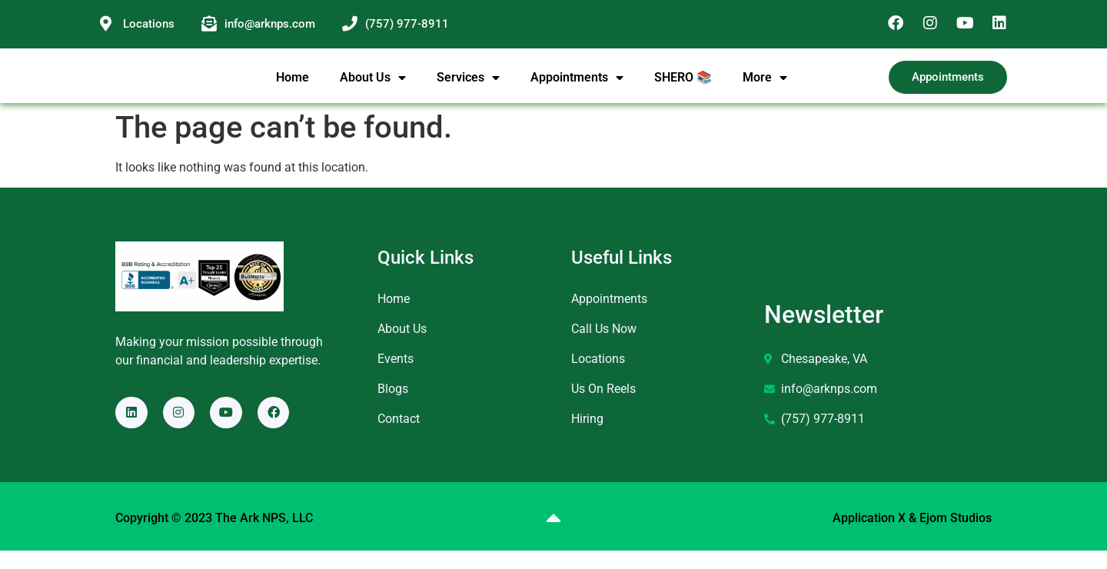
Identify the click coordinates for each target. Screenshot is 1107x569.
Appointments (576, 86)
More (765, 86)
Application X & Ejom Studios (912, 536)
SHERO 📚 (683, 85)
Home (292, 85)
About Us (373, 86)
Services (468, 86)
